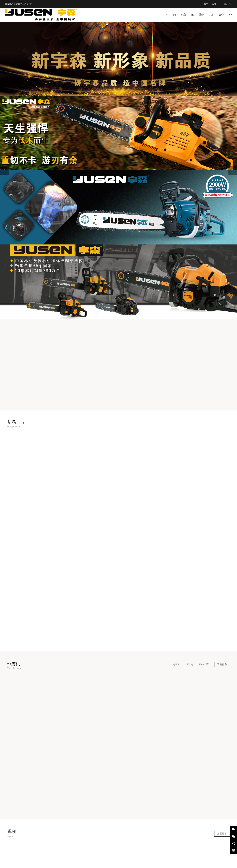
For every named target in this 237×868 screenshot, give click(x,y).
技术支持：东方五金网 (218, 858)
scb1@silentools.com (171, 820)
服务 (201, 14)
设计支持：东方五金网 (195, 858)
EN (230, 14)
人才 (211, 14)
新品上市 (204, 596)
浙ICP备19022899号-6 (109, 858)
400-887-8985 (168, 834)
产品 (183, 14)
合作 (221, 14)
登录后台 (178, 858)
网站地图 (168, 858)
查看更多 (222, 597)
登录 (206, 3)
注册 (214, 3)
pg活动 (176, 596)
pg (167, 15)
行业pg (189, 596)
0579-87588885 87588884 (171, 809)
